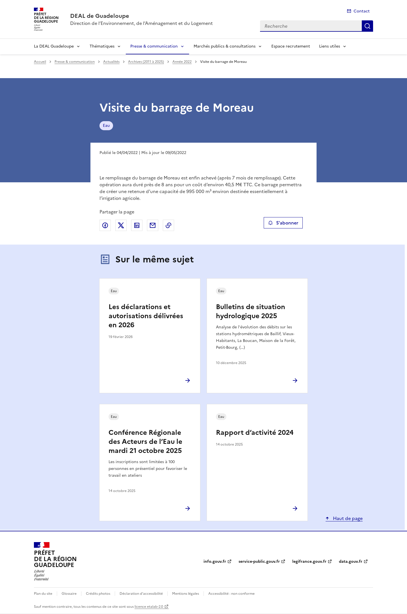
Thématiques (102, 46)
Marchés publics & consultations (225, 46)
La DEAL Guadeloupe (54, 46)
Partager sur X (121, 225)
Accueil (40, 61)
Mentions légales (185, 593)
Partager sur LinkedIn (136, 225)
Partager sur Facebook (105, 225)
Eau (106, 126)
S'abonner (283, 222)
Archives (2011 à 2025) (146, 61)
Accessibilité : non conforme (231, 593)
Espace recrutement (290, 46)
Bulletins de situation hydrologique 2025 (250, 311)
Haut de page (347, 518)
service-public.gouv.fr (259, 561)
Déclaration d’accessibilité (141, 593)
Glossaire (69, 593)
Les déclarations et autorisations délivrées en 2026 (146, 316)
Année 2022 (182, 61)
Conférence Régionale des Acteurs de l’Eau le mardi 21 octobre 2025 (145, 441)
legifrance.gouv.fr (309, 561)
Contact (362, 11)
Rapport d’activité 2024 (254, 432)
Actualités (111, 61)
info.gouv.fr (215, 561)
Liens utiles (329, 46)
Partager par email (152, 225)
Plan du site (43, 593)
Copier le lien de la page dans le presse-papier (168, 225)
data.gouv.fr (350, 561)
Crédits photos (98, 593)
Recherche (367, 26)
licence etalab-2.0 (149, 606)
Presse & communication (154, 46)
